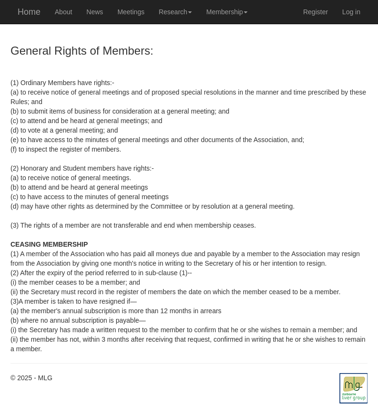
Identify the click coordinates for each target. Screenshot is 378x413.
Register (315, 12)
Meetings (131, 12)
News (95, 12)
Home (29, 12)
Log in (351, 12)
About (63, 12)
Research (175, 12)
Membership (227, 12)
